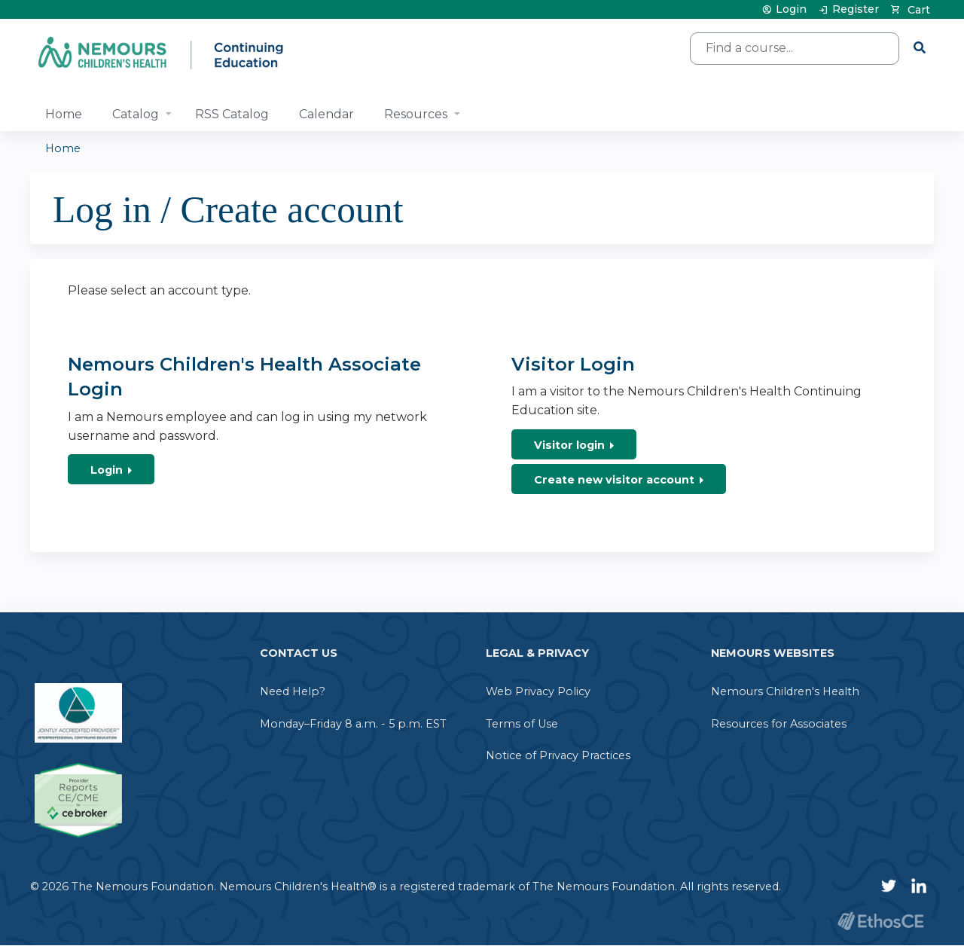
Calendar (326, 114)
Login (791, 9)
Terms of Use (522, 724)
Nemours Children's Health (785, 691)
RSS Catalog (232, 114)
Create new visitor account (614, 480)
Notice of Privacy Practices (558, 755)
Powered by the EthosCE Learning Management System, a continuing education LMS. (880, 921)
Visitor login (569, 445)
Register (855, 9)
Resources (415, 114)
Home (63, 114)
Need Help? (292, 691)
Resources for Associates (779, 724)
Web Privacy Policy (538, 691)
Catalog (135, 114)
